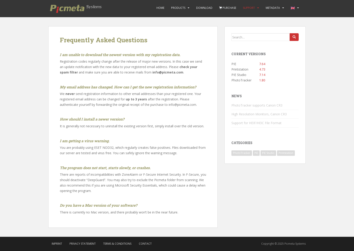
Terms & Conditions (117, 244)
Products (178, 8)
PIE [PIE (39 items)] (256, 153)
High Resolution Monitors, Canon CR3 (259, 114)
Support (249, 8)
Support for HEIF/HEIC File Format (256, 123)
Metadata (273, 8)
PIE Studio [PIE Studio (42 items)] (268, 153)
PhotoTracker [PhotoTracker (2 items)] (241, 153)
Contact (145, 244)
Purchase (227, 8)
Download (204, 8)
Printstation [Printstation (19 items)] (286, 153)
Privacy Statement (83, 244)
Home (160, 8)
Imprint (57, 244)
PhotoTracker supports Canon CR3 (256, 105)
